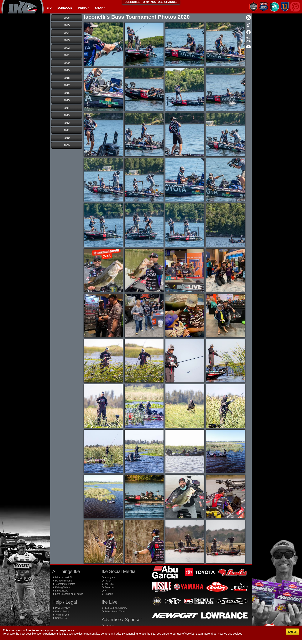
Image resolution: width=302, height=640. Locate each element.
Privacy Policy (61, 608)
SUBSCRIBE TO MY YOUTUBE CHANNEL (151, 1)
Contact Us (59, 618)
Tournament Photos (63, 584)
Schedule (64, 7)
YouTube (108, 584)
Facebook (108, 587)
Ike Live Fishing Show (114, 608)
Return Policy (60, 611)
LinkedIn (107, 594)
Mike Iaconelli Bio (62, 577)
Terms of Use (60, 614)
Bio (49, 7)
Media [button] (83, 7)
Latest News (60, 590)
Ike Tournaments (62, 580)
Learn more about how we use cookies (219, 633)
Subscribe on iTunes (114, 611)
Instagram (108, 577)
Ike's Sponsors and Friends (67, 594)
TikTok (106, 580)
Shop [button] (100, 7)
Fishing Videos (61, 587)
